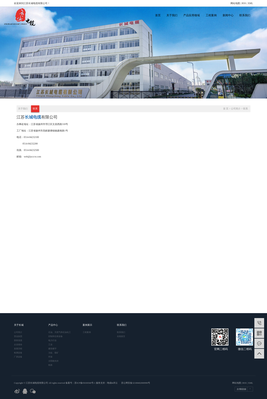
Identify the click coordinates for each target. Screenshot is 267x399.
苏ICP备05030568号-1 (84, 383)
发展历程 (18, 348)
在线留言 (121, 336)
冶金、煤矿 (53, 353)
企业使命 (18, 344)
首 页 (226, 108)
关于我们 (171, 15)
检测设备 (18, 353)
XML (250, 3)
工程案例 (211, 15)
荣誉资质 (18, 340)
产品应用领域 (191, 15)
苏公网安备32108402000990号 (135, 383)
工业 (50, 344)
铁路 (50, 365)
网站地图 (235, 3)
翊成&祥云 (112, 383)
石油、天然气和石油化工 (59, 332)
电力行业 (52, 340)
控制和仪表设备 (55, 336)
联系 (35, 108)
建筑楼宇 (52, 348)
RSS (244, 3)
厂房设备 (18, 357)
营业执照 (18, 336)
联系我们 (244, 15)
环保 (50, 357)
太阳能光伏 (53, 361)
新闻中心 (228, 15)
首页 (158, 15)
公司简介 (236, 108)
